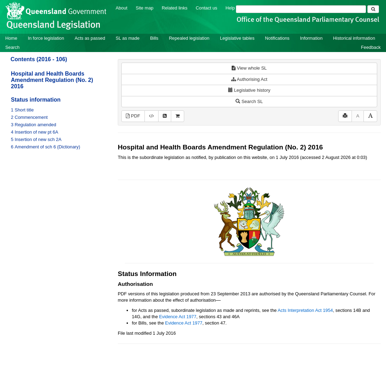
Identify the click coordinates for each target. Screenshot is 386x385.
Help (230, 8)
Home (11, 38)
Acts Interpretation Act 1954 (305, 310)
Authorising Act (249, 79)
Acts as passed (90, 38)
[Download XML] (151, 116)
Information (311, 38)
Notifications (277, 38)
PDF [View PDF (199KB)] (133, 115)
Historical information (354, 38)
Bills (154, 38)
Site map (145, 8)
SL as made (128, 38)
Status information (35, 100)
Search (12, 47)
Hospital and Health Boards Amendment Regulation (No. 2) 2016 (52, 80)
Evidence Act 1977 (178, 316)
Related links (174, 8)
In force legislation (46, 38)
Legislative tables (237, 38)
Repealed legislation (189, 38)
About (121, 8)
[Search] (301, 9)
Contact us (206, 8)
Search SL (249, 101)
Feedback (371, 47)
